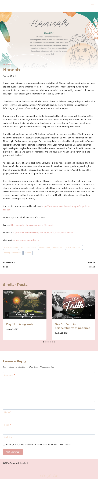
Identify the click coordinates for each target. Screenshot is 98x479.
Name (7, 412)
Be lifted (7, 65)
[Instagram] (55, 476)
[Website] (49, 437)
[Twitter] (49, 476)
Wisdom (28, 253)
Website (8, 437)
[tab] (44, 342)
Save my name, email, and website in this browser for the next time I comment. (39, 444)
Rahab (73, 264)
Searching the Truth (74, 247)
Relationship (58, 247)
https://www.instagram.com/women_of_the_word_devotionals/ (42, 232)
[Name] (49, 412)
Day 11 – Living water (20, 324)
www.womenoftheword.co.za (25, 240)
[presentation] (24, 304)
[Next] (91, 315)
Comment (9, 375)
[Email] (49, 425)
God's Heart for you (28, 247)
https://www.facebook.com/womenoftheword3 (31, 225)
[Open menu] (92, 4)
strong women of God (12, 253)
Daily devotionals (11, 247)
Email (7, 424)
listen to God (44, 247)
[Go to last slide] (7, 315)
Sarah (25, 264)
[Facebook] (42, 476)
